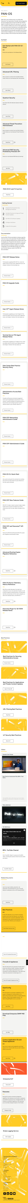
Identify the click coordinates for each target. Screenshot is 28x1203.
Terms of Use (6, 1188)
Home (2, 10)
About (4, 1173)
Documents (5, 1190)
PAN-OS (5, 10)
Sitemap (5, 1167)
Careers (5, 1175)
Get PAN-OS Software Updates (13, 218)
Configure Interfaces (10, 222)
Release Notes (6, 1159)
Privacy (4, 1185)
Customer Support (7, 1176)
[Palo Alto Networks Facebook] (4, 1194)
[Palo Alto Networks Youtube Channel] (14, 1194)
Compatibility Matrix (7, 1164)
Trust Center (5, 1187)
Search (4, 1161)
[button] (8, 64)
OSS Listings (5, 1165)
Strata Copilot (20, 3)
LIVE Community (6, 1178)
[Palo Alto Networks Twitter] (11, 1194)
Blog (4, 1162)
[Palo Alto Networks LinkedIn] (8, 1194)
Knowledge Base (6, 1179)
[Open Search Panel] (9, 3)
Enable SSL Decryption (11, 226)
